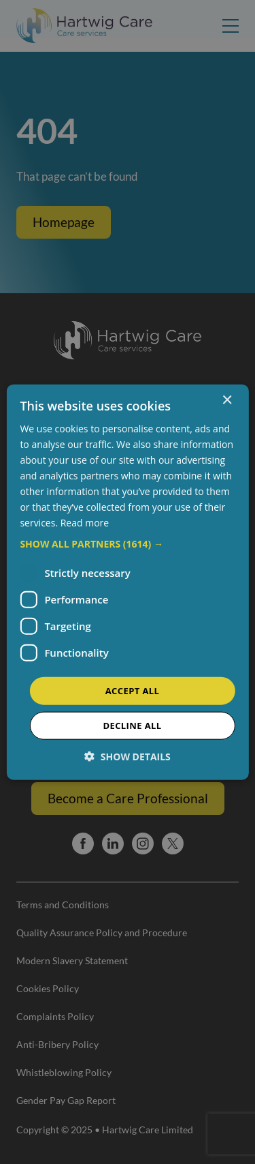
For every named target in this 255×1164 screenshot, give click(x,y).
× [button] (227, 400)
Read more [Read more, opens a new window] (85, 522)
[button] (127, 543)
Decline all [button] (132, 725)
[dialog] (127, 582)
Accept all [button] (132, 690)
